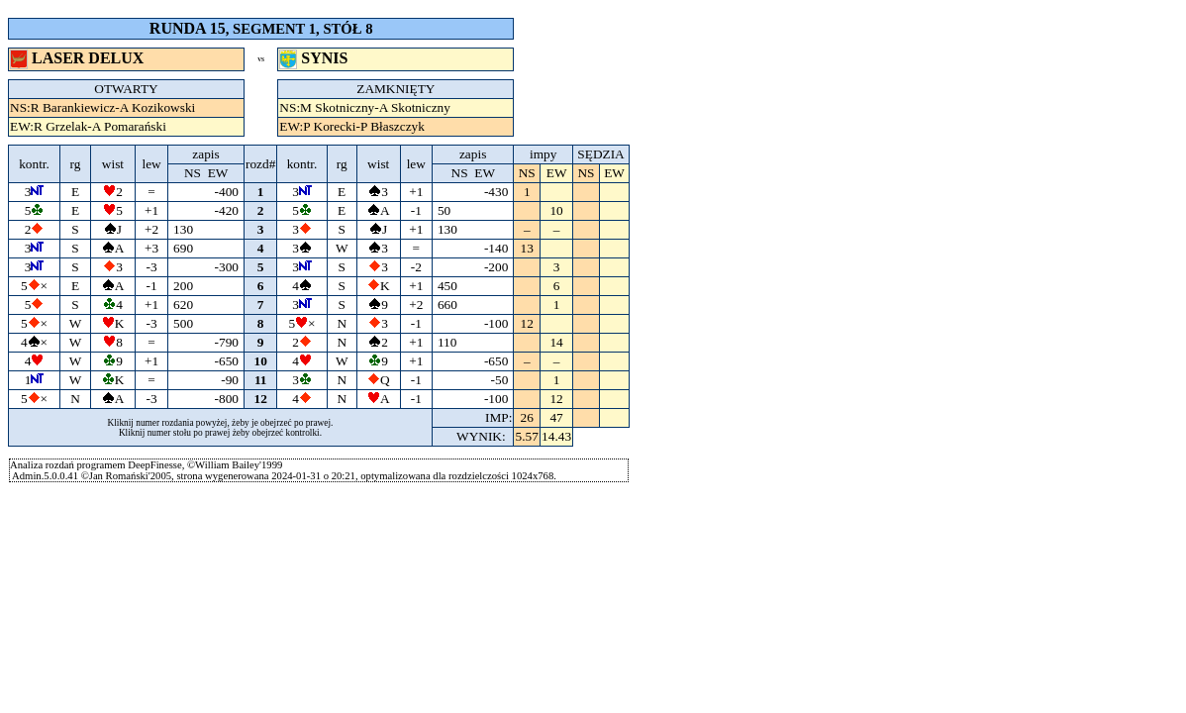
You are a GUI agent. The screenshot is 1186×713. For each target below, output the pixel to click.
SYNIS (315, 58)
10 (260, 361)
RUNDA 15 (187, 28)
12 (260, 398)
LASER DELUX (79, 58)
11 (260, 379)
